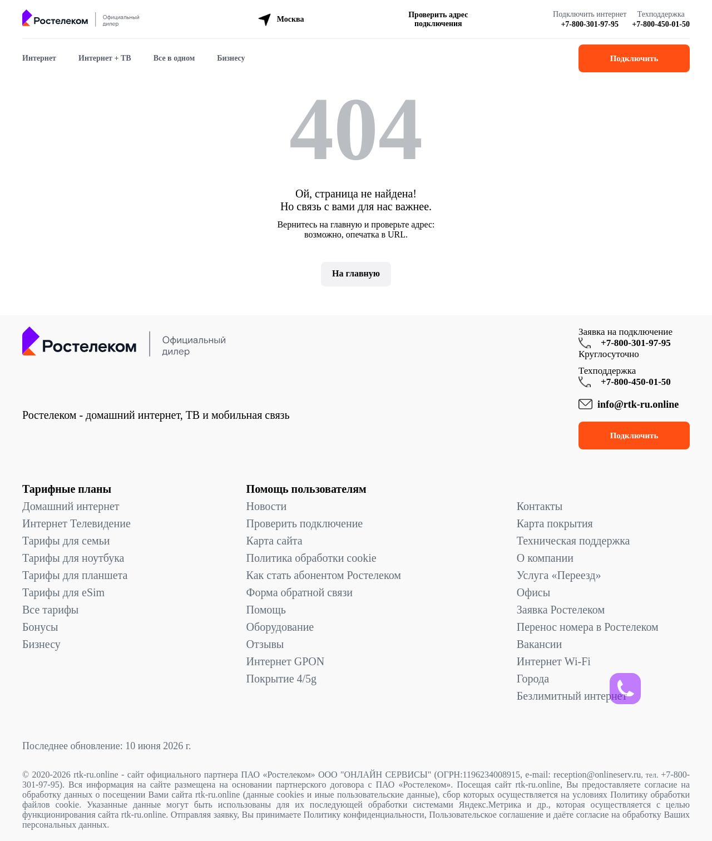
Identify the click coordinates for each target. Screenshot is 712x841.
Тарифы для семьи (66, 541)
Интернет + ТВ (104, 58)
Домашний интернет (71, 506)
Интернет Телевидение (76, 523)
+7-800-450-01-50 (661, 24)
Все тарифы (50, 609)
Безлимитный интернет (572, 696)
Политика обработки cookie (311, 558)
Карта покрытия (555, 523)
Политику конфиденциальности (364, 814)
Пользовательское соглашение (486, 814)
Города (533, 678)
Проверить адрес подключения (438, 19)
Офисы (533, 592)
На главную (356, 273)
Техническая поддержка (573, 541)
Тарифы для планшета (74, 575)
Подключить (634, 58)
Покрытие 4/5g (281, 678)
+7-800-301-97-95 (590, 24)
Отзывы (265, 644)
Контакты (540, 506)
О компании (545, 558)
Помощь (266, 609)
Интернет (39, 58)
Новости (266, 506)
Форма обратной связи (299, 592)
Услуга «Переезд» (559, 575)
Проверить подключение (304, 523)
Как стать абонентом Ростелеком (323, 575)
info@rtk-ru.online (638, 404)
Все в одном (174, 58)
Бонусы (40, 627)
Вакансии (539, 644)
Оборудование (280, 627)
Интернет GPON (285, 661)
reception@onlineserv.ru (597, 774)
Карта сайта (274, 541)
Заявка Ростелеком (561, 609)
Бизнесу (231, 58)
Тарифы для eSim (63, 592)
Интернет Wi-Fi (554, 661)
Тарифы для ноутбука (73, 558)
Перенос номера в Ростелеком (588, 627)
